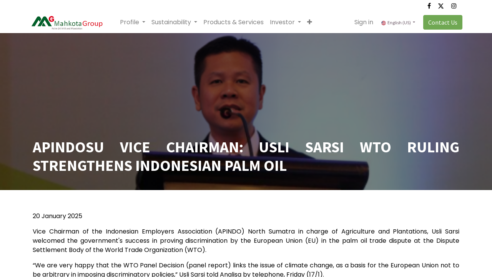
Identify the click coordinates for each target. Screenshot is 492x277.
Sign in (360, 22)
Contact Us (439, 22)
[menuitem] (236, 22)
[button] (312, 22)
